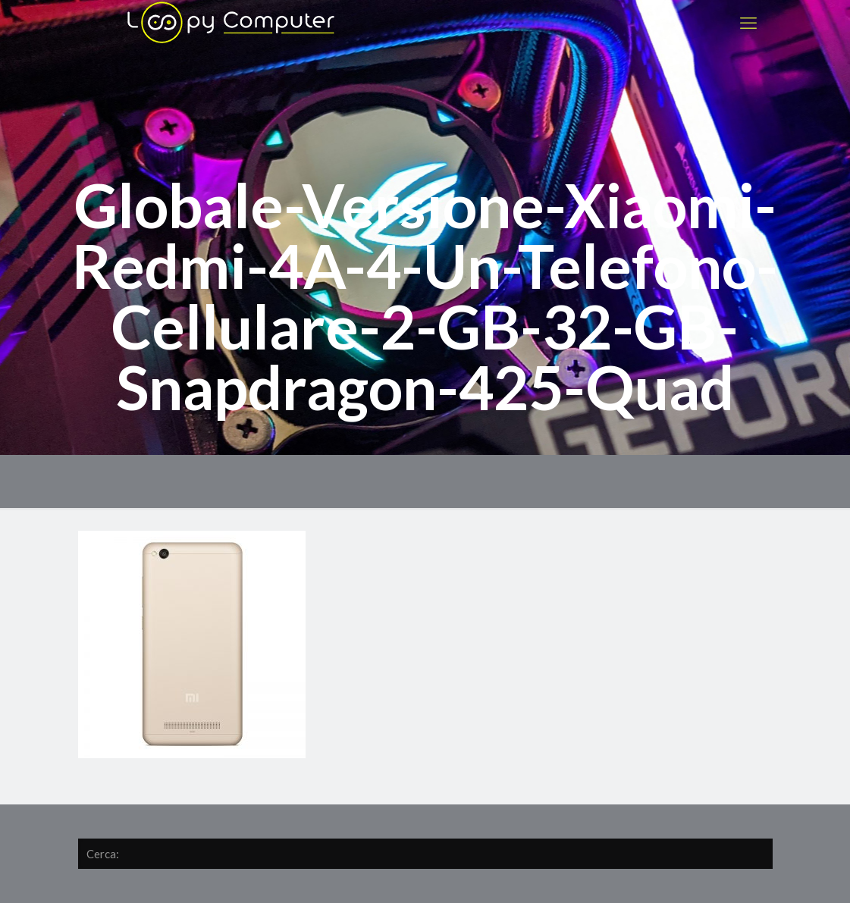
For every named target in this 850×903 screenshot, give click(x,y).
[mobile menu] (748, 23)
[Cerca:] (425, 854)
